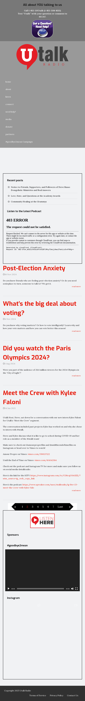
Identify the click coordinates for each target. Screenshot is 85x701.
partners (9, 134)
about (8, 89)
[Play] (8, 588)
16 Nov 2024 (10, 274)
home (8, 81)
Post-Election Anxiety (34, 268)
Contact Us (72, 695)
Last (60, 506)
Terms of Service (37, 695)
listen (8, 96)
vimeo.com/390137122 (39, 454)
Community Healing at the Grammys (29, 201)
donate (8, 126)
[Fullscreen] (76, 588)
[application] (42, 570)
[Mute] (72, 588)
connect (9, 104)
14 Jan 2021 (9, 408)
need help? (10, 111)
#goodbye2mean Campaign (19, 141)
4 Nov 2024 (9, 319)
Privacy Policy (56, 695)
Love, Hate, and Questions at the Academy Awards (35, 196)
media (8, 119)
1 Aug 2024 (9, 363)
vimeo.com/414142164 (46, 460)
